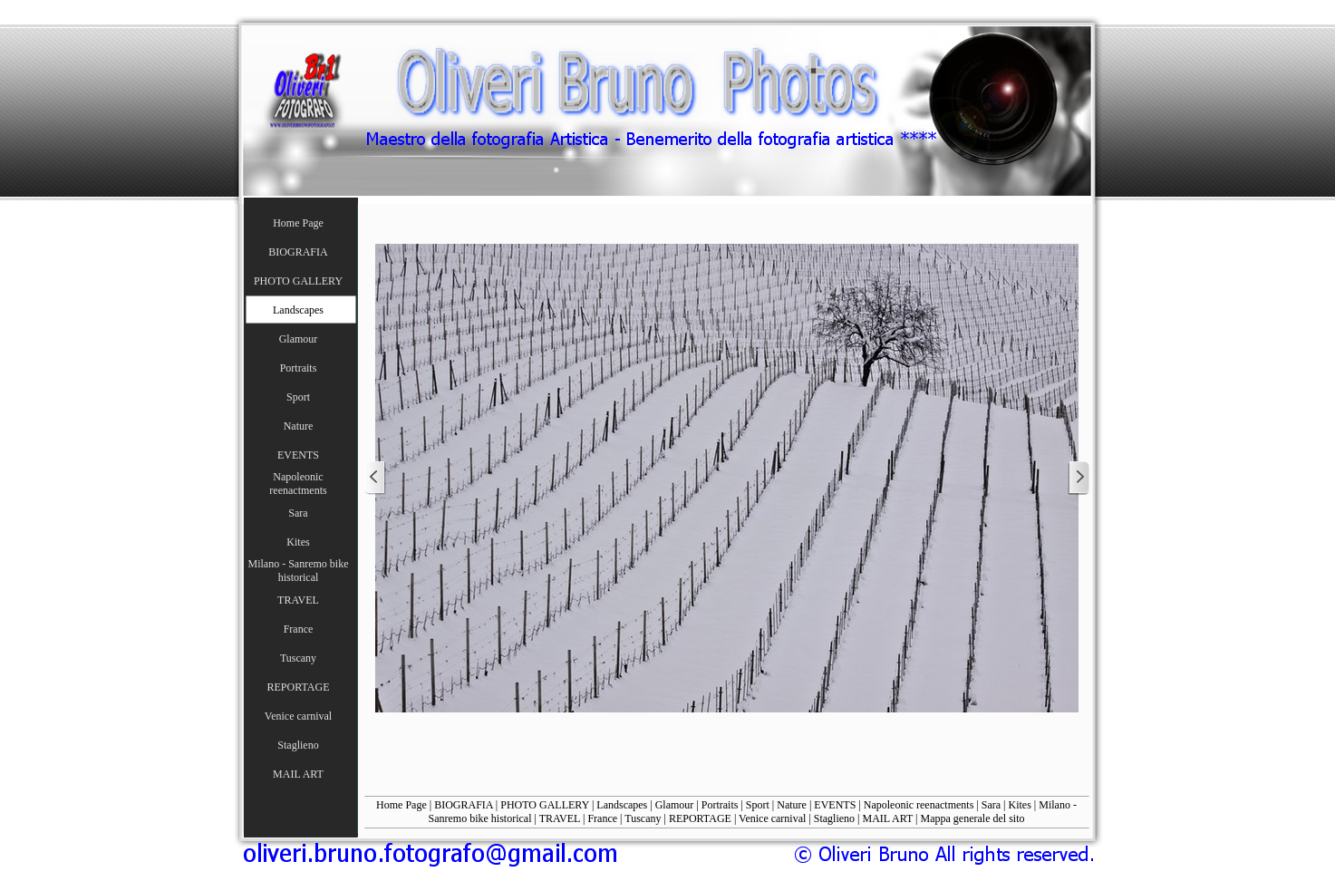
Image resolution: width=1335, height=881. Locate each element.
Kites (1020, 805)
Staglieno (834, 818)
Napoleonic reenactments (919, 805)
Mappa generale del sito (973, 818)
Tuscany (642, 818)
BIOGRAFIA (463, 805)
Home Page (401, 805)
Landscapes (621, 805)
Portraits (720, 805)
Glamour (674, 805)
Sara (991, 805)
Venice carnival (772, 818)
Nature (792, 805)
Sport (757, 805)
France (602, 818)
